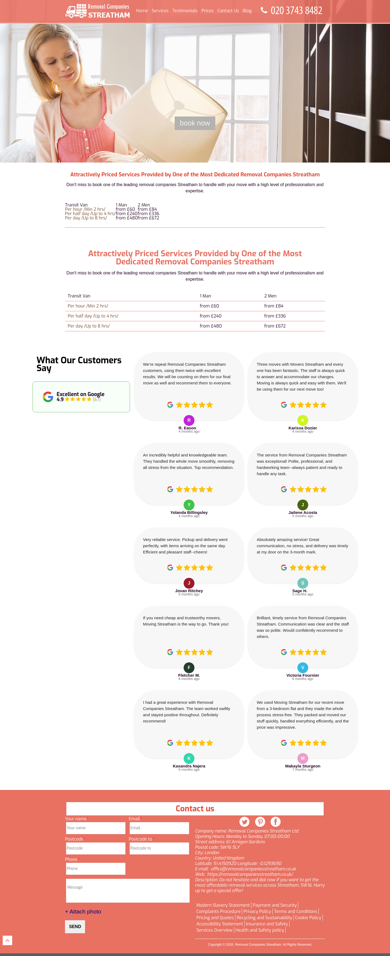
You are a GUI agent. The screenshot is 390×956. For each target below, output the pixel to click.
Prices (207, 11)
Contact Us (228, 11)
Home (142, 11)
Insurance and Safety (267, 924)
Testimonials (184, 11)
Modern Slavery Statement (223, 905)
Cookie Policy (308, 918)
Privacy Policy (257, 911)
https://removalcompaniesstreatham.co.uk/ (250, 874)
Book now (195, 123)
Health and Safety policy (260, 930)
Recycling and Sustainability (264, 918)
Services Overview (214, 930)
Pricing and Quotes (215, 918)
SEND (75, 926)
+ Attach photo (83, 911)
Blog (247, 11)
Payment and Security (275, 905)
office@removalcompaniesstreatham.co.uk (253, 869)
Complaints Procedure (218, 911)
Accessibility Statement (219, 924)
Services (160, 11)
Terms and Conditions (295, 911)
